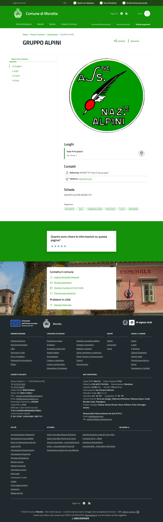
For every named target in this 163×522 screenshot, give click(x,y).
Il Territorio (135, 348)
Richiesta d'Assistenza (20, 457)
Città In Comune (129, 511)
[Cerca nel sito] (147, 13)
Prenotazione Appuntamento (22, 450)
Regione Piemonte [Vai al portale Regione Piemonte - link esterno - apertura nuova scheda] (19, 3)
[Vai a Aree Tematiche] (108, 3)
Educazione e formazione (57, 368)
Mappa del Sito (17, 493)
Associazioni (52, 34)
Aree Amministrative (19, 344)
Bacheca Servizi (17, 461)
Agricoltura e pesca (54, 340)
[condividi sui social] (119, 41)
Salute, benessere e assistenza (88, 352)
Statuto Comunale (18, 465)
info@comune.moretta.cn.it (27, 398)
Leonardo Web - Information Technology (99, 446)
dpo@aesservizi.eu (95, 416)
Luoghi (134, 344)
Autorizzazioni (52, 356)
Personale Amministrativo (21, 360)
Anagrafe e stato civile (56, 348)
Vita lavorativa (82, 364)
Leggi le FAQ (16, 446)
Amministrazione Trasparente (22, 434)
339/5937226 (85, 178)
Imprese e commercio (85, 344)
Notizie (110, 340)
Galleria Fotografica (139, 352)
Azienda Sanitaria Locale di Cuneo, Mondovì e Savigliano (105, 434)
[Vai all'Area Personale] (135, 3)
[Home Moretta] (35, 14)
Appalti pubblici (53, 352)
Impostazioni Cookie (19, 477)
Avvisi (109, 348)
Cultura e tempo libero (56, 364)
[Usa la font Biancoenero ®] (83, 3)
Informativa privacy (18, 469)
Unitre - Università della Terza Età (60, 446)
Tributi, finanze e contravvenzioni (89, 356)
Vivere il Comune (37, 34)
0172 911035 (19, 384)
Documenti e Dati (18, 352)
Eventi (133, 340)
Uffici (13, 348)
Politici (13, 364)
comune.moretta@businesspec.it (29, 395)
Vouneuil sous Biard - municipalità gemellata (65, 442)
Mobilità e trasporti (84, 348)
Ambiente (51, 344)
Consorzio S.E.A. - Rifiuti (92, 438)
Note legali (15, 473)
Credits (13, 481)
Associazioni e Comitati (140, 368)
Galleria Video (136, 356)
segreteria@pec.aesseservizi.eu (99, 419)
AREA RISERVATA (80, 518)
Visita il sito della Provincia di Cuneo (61, 438)
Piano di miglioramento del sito (23, 442)
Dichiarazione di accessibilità (22, 438)
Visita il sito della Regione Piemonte (61, 434)
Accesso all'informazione (101, 24)
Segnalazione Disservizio (21, 454)
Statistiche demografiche (93, 442)
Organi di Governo (18, 340)
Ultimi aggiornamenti (19, 485)
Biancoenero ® (91, 515)
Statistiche (15, 489)
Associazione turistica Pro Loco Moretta (63, 450)
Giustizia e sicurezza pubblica (88, 340)
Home (25, 34)
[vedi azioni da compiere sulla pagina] (133, 41)
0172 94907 (19, 387)
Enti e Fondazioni (18, 356)
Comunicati (111, 344)
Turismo (79, 360)
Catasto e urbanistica (55, 360)
